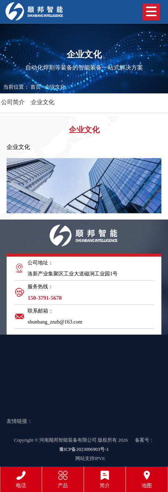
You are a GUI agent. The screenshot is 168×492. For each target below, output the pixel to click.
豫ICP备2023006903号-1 (84, 449)
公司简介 (13, 102)
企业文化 (55, 87)
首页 (36, 87)
